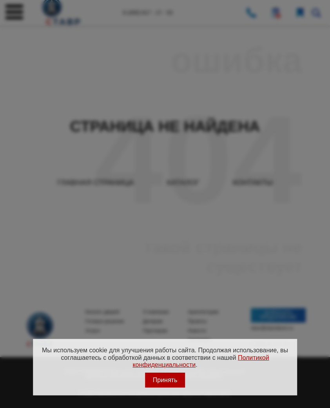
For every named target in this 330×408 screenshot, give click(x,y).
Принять (165, 379)
